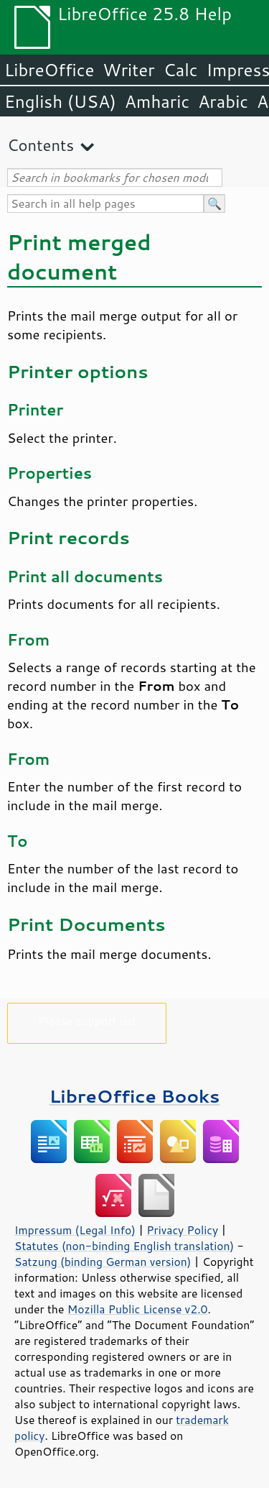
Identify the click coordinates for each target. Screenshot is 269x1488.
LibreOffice (49, 70)
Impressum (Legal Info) (75, 1230)
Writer (128, 70)
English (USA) (60, 101)
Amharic (157, 101)
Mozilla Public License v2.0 (137, 1309)
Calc (181, 70)
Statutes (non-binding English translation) (124, 1246)
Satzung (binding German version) (103, 1261)
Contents (40, 145)
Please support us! (87, 1020)
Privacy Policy (182, 1230)
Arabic (223, 101)
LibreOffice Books (134, 1095)
